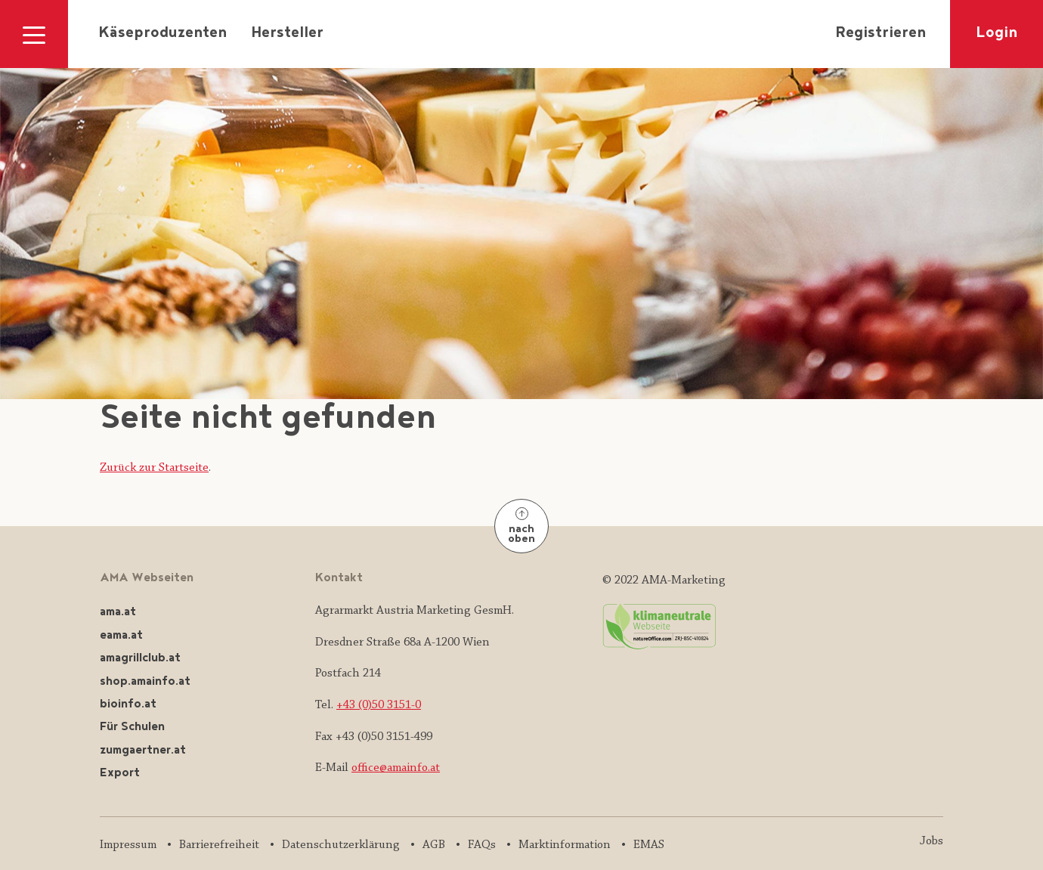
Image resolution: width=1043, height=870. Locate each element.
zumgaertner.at (143, 751)
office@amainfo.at (395, 768)
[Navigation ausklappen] (34, 34)
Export (120, 774)
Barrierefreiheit (219, 845)
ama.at (118, 613)
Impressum (128, 845)
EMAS (648, 845)
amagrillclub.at (140, 659)
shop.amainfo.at (145, 682)
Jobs (931, 841)
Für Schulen (132, 727)
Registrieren (880, 34)
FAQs (482, 845)
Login (996, 34)
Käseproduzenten (162, 34)
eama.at (121, 636)
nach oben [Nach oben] (521, 527)
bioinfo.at (128, 705)
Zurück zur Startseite (154, 468)
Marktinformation (564, 845)
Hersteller (287, 34)
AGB (433, 845)
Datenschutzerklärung (341, 845)
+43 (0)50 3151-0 (378, 705)
